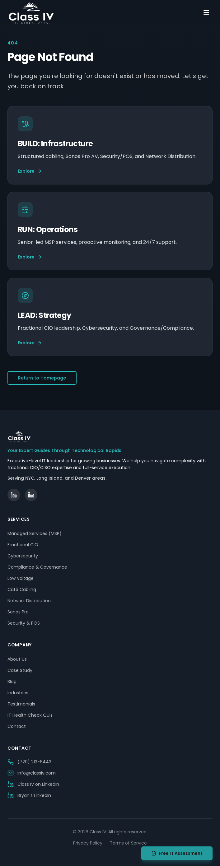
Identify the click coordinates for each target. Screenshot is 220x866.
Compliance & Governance (37, 567)
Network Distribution (29, 601)
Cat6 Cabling (21, 589)
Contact (16, 726)
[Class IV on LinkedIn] (13, 495)
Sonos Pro (18, 612)
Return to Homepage (42, 378)
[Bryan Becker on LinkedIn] (31, 495)
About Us (17, 659)
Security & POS (23, 623)
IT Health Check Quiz (30, 715)
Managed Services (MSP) (34, 533)
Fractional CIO (22, 545)
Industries (17, 693)
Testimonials (21, 704)
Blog (11, 681)
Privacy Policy (87, 843)
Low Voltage (20, 578)
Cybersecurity (22, 556)
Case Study (19, 670)
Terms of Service (128, 843)
